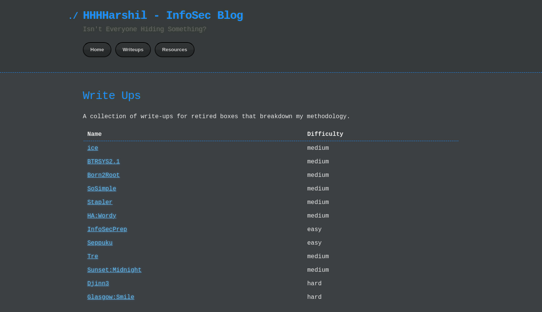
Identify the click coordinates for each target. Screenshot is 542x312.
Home (97, 49)
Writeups (133, 49)
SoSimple (101, 189)
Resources (174, 49)
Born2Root (103, 175)
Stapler (100, 202)
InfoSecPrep (107, 229)
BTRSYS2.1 (103, 162)
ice (92, 148)
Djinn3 (98, 284)
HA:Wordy (101, 216)
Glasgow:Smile (110, 297)
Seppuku (100, 243)
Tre (92, 257)
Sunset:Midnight (114, 270)
